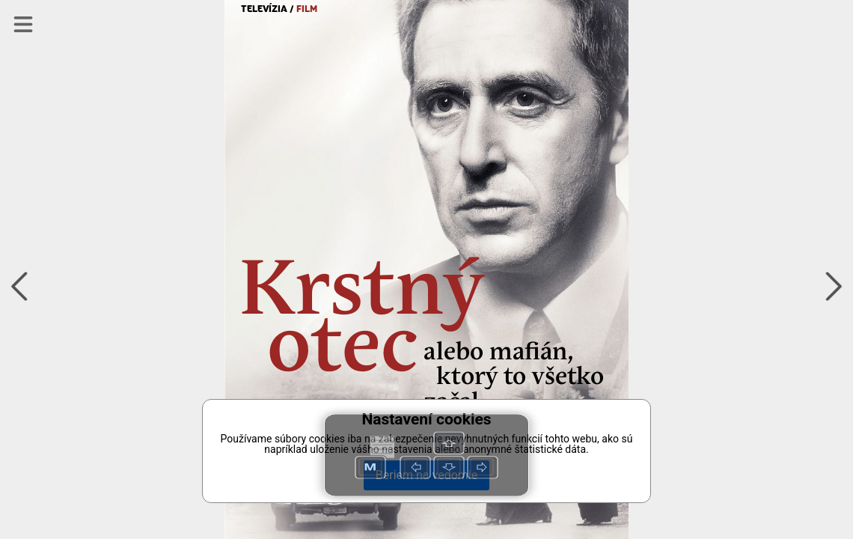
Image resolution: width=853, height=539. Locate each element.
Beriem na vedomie (426, 475)
